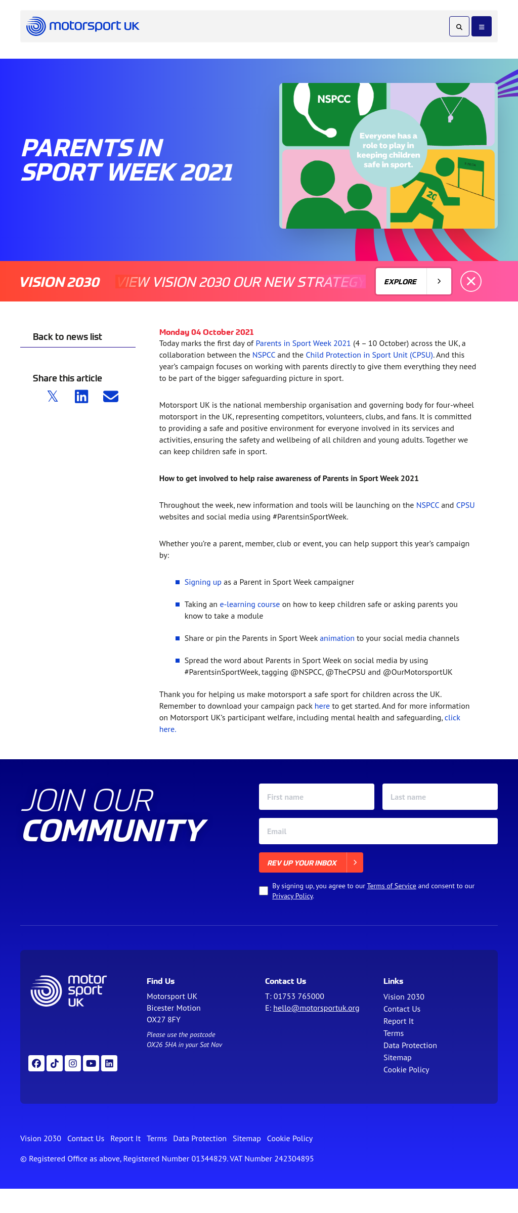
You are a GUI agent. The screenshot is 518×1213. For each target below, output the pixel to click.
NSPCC (263, 355)
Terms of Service (391, 885)
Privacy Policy (292, 895)
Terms (393, 1033)
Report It (398, 1021)
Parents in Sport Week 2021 (303, 343)
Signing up (203, 582)
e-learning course (250, 604)
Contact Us (401, 1009)
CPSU (465, 505)
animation (337, 638)
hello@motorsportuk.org (316, 1008)
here (322, 706)
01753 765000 (299, 996)
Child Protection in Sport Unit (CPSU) (369, 355)
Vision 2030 (403, 996)
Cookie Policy (406, 1069)
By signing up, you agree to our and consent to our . (373, 890)
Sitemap (397, 1057)
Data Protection (410, 1045)
